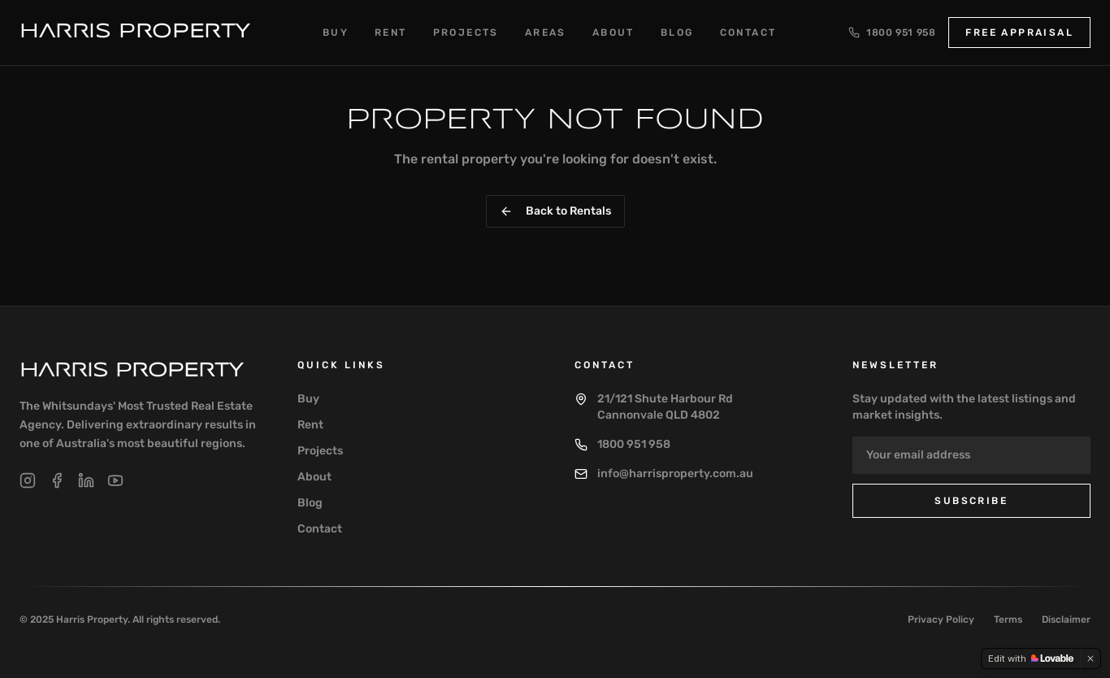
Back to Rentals (555, 211)
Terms (1008, 619)
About (613, 32)
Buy (336, 32)
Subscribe (971, 500)
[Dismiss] (1090, 658)
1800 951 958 (891, 32)
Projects (466, 32)
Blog (677, 32)
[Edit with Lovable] (1031, 658)
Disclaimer (1066, 619)
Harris (131, 371)
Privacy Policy (941, 619)
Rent (391, 32)
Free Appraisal (1019, 32)
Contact (748, 32)
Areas (545, 32)
